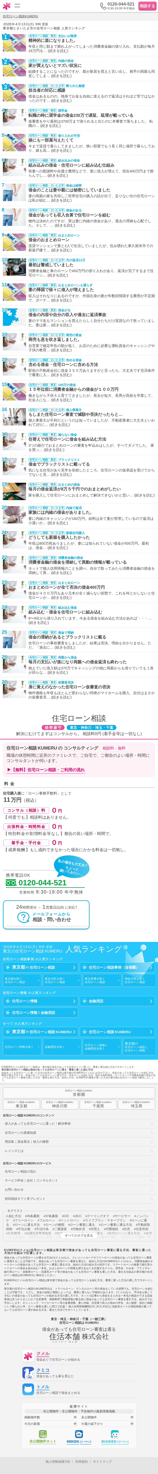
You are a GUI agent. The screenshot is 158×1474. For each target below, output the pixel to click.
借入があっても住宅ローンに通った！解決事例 (38, 1123)
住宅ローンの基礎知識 (20, 1133)
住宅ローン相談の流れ (20, 1171)
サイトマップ (102, 1461)
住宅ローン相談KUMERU (20, 16)
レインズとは (14, 1151)
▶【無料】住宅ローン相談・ (46, 770)
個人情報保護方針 (58, 1461)
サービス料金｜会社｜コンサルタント (31, 1180)
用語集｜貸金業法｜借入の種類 (27, 1141)
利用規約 (81, 1461)
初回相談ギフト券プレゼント (25, 1198)
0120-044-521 (36, 883)
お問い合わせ (14, 1189)
